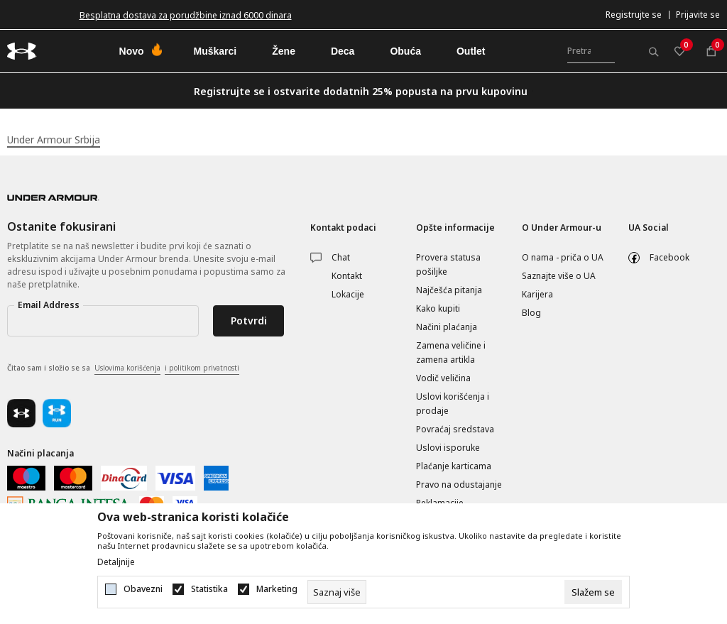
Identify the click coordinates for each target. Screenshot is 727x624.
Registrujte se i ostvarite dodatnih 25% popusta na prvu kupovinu (361, 91)
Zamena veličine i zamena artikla (451, 352)
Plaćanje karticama (453, 466)
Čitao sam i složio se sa (123, 368)
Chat (341, 257)
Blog (531, 313)
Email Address (49, 305)
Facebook (669, 257)
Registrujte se (634, 15)
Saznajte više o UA (559, 276)
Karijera (537, 294)
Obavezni (143, 589)
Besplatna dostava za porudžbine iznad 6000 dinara (186, 15)
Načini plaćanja (446, 327)
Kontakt (347, 276)
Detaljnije (116, 562)
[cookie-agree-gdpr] (593, 592)
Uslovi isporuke (448, 448)
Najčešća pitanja (449, 290)
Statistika (209, 589)
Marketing (276, 589)
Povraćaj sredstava (455, 429)
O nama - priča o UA (562, 257)
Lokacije (348, 294)
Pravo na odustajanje (459, 484)
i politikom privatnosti (202, 368)
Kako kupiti (438, 308)
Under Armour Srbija (53, 139)
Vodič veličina (443, 378)
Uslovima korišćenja (127, 368)
